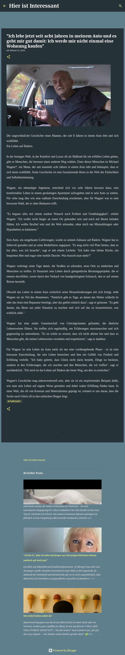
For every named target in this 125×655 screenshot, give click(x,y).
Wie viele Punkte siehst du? (37, 616)
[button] (8, 57)
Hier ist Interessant (34, 6)
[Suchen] (64, 6)
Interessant (14, 401)
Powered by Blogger (62, 650)
